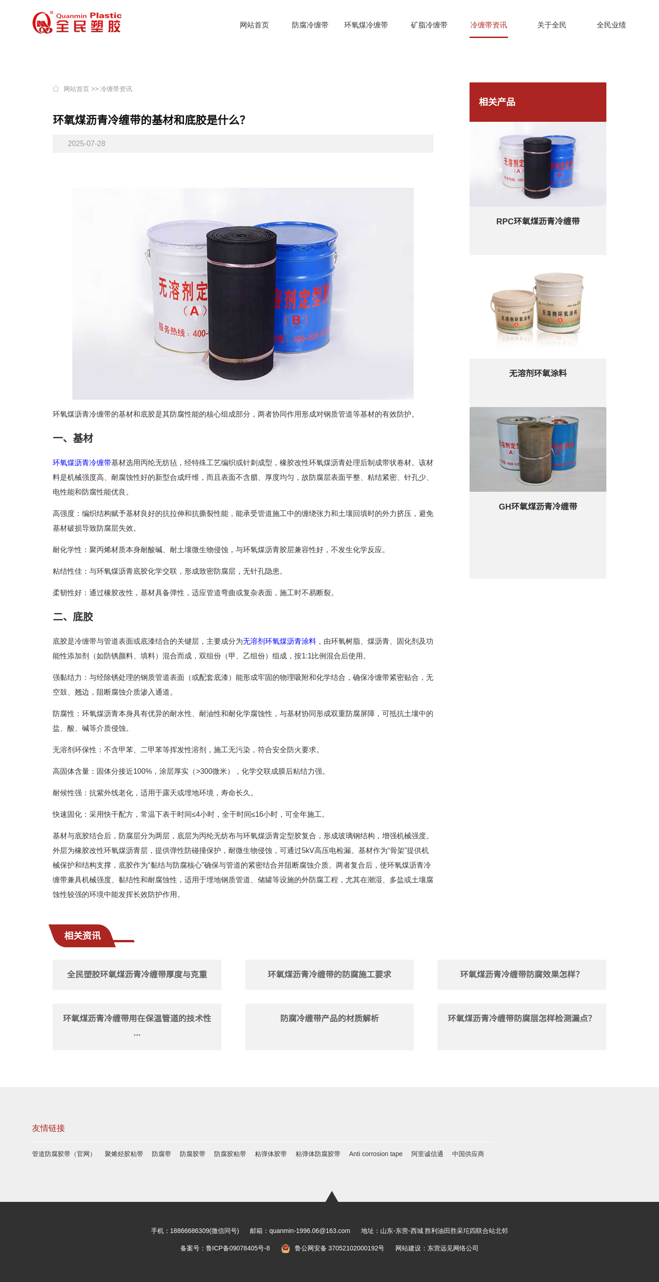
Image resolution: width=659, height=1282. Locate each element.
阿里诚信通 (427, 1153)
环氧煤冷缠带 (366, 25)
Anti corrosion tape (376, 1153)
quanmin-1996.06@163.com (309, 1230)
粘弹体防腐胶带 (318, 1153)
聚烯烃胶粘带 (124, 1153)
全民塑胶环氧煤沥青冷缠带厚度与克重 (137, 974)
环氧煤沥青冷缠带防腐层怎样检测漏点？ (522, 1018)
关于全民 (552, 25)
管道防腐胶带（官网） (64, 1153)
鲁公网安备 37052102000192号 (333, 1248)
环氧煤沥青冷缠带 (82, 463)
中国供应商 (468, 1153)
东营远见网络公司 (453, 1248)
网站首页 (254, 25)
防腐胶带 (192, 1153)
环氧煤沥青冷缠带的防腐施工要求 (329, 974)
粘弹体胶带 (271, 1153)
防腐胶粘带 (230, 1153)
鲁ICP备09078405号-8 (238, 1248)
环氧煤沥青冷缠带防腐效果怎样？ (521, 974)
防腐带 (161, 1153)
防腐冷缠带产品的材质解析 (329, 1018)
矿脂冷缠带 (429, 25)
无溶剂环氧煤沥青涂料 (279, 641)
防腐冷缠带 (310, 25)
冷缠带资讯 (488, 25)
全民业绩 (611, 25)
